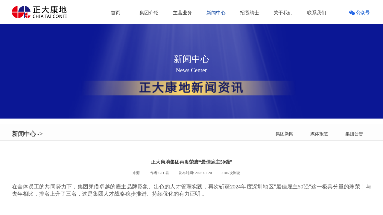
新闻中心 (216, 12)
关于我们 (283, 12)
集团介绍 (149, 12)
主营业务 (182, 12)
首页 (115, 12)
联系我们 (316, 12)
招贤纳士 (249, 12)
